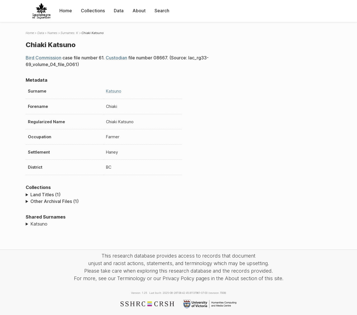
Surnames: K (69, 33)
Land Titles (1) (45, 194)
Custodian (116, 57)
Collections (93, 10)
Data (119, 10)
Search (162, 10)
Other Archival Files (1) (54, 201)
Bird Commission (43, 57)
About (139, 10)
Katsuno (113, 91)
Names (52, 33)
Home (65, 10)
